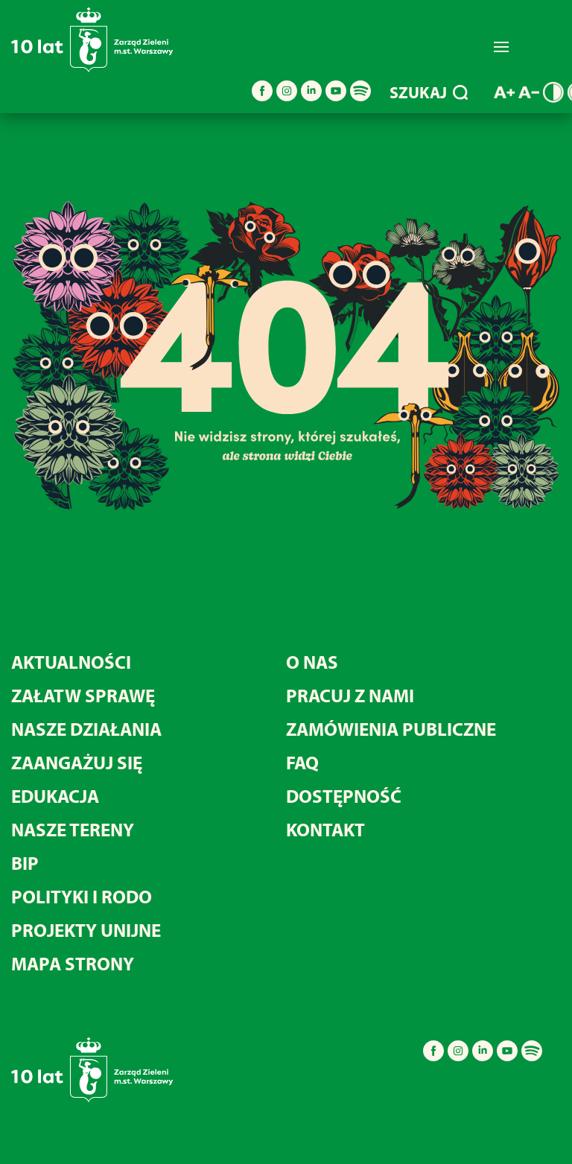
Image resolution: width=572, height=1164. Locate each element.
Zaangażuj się (76, 762)
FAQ (302, 762)
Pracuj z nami (350, 695)
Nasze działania (86, 728)
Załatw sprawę (83, 695)
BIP (25, 862)
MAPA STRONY (72, 963)
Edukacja (55, 795)
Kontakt (325, 829)
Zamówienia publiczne (391, 728)
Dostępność (343, 795)
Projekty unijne (86, 929)
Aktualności (71, 661)
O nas (312, 661)
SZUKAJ (429, 92)
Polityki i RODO (81, 896)
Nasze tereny (72, 829)
